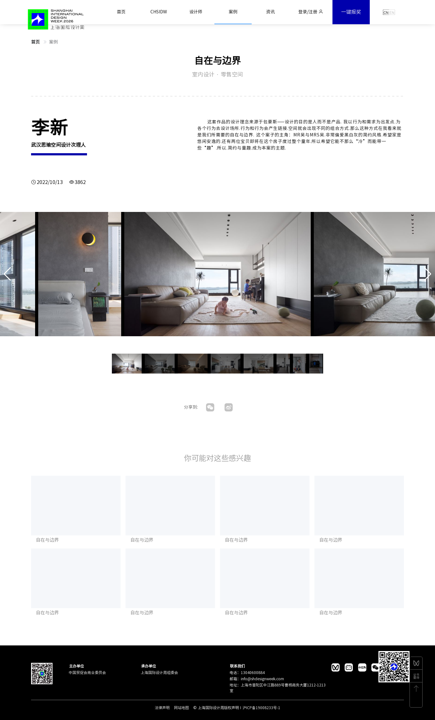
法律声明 (163, 707)
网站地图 (182, 707)
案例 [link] (53, 42)
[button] (428, 274)
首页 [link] (36, 42)
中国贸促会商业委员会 (87, 672)
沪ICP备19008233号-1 (261, 707)
